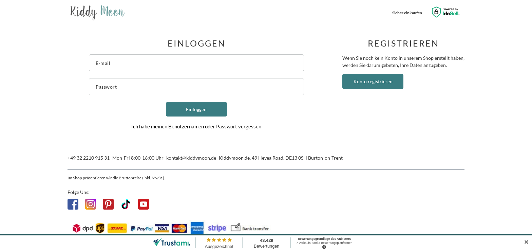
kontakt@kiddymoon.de (191, 158)
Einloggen (196, 109)
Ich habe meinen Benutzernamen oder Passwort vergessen (196, 126)
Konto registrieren (373, 81)
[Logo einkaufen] (98, 12)
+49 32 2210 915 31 (89, 158)
